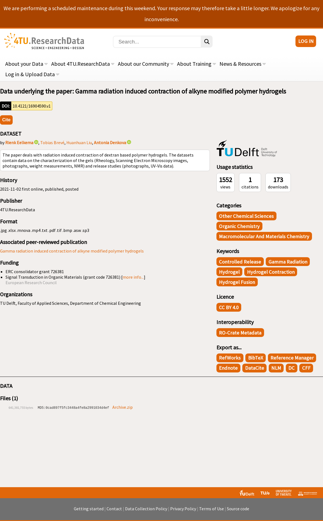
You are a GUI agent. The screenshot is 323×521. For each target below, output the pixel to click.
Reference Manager (292, 358)
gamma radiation (287, 262)
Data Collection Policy (146, 508)
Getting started (89, 508)
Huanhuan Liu (79, 142)
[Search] (157, 42)
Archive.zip (122, 407)
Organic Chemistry (239, 226)
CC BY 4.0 (228, 307)
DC (291, 368)
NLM (276, 368)
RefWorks (230, 358)
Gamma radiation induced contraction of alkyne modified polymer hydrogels (72, 251)
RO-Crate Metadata (240, 333)
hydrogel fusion (237, 282)
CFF (306, 368)
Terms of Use (211, 508)
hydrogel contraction (271, 272)
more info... (133, 277)
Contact (114, 508)
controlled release (240, 262)
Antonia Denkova (110, 142)
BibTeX (255, 358)
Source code (238, 508)
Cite (6, 119)
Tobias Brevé (52, 142)
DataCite (254, 368)
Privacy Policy (183, 508)
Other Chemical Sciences (246, 216)
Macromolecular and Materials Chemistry (264, 236)
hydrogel (229, 272)
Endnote (228, 368)
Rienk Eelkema (19, 142)
